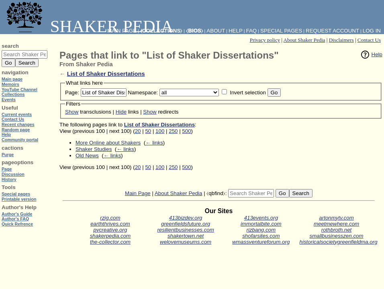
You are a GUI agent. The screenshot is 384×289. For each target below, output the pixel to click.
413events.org (261, 218)
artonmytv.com (336, 218)
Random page (16, 129)
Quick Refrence (17, 224)
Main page (12, 79)
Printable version (19, 199)
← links (154, 143)
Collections (13, 94)
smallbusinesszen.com (337, 236)
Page (7, 169)
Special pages (281, 31)
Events (9, 99)
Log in (372, 31)
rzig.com (110, 218)
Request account (332, 31)
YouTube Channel (19, 89)
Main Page (138, 193)
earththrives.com (110, 224)
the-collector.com (110, 242)
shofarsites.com (261, 236)
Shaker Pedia (88, 26)
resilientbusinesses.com (185, 230)
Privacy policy (265, 40)
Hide (121, 112)
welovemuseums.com (185, 242)
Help (377, 54)
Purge (8, 154)
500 (186, 131)
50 (148, 131)
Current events (17, 114)
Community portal (20, 139)
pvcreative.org (110, 230)
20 (138, 131)
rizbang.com (261, 230)
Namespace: (143, 93)
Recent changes (18, 124)
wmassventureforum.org (261, 242)
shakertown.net (185, 236)
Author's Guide (17, 214)
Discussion (13, 174)
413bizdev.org (185, 218)
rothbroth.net (336, 230)
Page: (72, 93)
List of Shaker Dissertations (106, 74)
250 (173, 131)
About (215, 31)
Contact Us (369, 40)
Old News (87, 156)
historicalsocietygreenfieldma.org (339, 242)
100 (159, 131)
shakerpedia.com (110, 236)
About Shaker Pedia (304, 40)
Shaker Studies (94, 149)
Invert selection (248, 93)
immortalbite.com (261, 224)
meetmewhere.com (336, 224)
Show (71, 112)
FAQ (251, 31)
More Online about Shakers (108, 143)
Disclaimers (341, 40)
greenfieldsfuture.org (185, 224)
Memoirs (10, 84)
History (9, 179)
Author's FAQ (15, 218)
